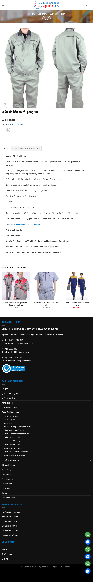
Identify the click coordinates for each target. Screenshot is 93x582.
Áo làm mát (8, 423)
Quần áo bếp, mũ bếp (12, 437)
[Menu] (3, 5)
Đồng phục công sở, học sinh (15, 430)
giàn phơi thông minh (11, 393)
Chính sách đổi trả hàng (12, 521)
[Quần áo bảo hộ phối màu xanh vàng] (77, 286)
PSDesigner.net (66, 567)
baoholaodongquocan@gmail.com (26, 224)
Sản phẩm (42, 14)
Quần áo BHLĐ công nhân (14, 441)
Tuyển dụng (7, 554)
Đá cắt (4, 493)
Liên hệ (5, 559)
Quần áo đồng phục (58, 14)
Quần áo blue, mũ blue (12, 448)
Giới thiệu (6, 549)
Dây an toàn (7, 474)
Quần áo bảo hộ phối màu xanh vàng (77, 304)
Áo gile (5, 389)
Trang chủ (31, 14)
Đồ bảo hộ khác (8, 465)
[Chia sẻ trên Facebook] (4, 130)
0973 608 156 (16, 357)
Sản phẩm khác (8, 498)
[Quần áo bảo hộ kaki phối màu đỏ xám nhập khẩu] (16, 286)
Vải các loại (7, 484)
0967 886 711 (15, 349)
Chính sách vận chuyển (12, 526)
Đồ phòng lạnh (9, 420)
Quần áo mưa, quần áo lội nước (16, 451)
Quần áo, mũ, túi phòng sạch (15, 455)
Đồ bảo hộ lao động (10, 460)
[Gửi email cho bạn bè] (8, 130)
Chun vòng (6, 488)
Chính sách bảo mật (10, 530)
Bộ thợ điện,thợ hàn (11, 416)
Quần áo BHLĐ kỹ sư (12, 444)
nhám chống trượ (9, 407)
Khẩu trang (6, 470)
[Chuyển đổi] (90, 412)
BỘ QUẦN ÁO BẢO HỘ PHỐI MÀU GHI (46, 304)
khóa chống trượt (9, 398)
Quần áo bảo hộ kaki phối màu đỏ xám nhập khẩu (16, 304)
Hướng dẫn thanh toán (11, 516)
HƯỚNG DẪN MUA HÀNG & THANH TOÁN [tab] (26, 149)
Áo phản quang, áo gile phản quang (17, 427)
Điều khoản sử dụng (10, 535)
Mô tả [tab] (6, 149)
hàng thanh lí (7, 403)
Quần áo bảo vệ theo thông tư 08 (16, 434)
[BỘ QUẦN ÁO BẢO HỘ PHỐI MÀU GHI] (46, 286)
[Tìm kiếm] (86, 4)
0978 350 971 (17, 340)
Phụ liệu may (7, 479)
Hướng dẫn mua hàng (11, 512)
